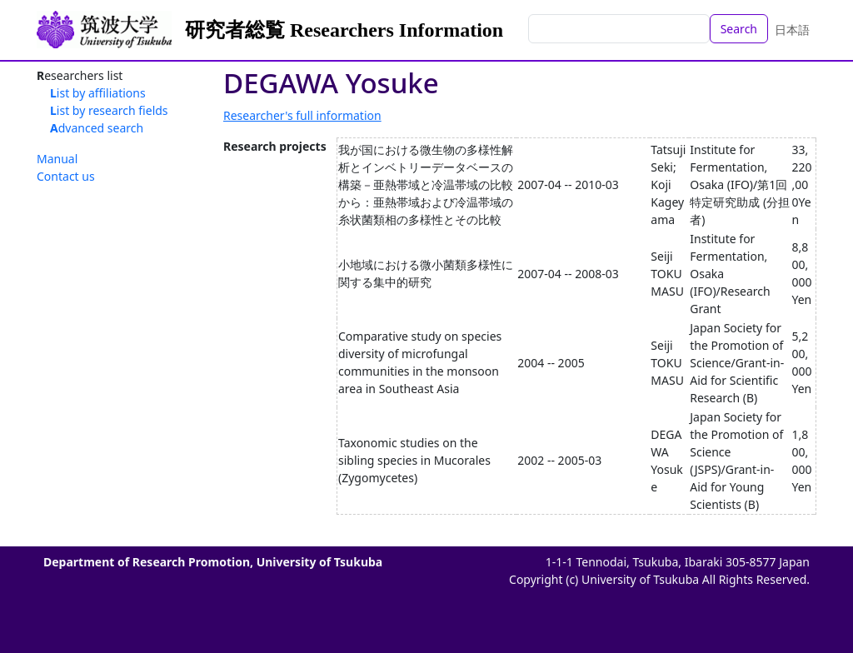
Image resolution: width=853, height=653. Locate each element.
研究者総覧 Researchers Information (344, 30)
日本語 (792, 29)
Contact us (66, 176)
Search (739, 29)
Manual (57, 159)
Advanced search (96, 128)
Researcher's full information (302, 115)
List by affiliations (98, 93)
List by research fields (109, 110)
